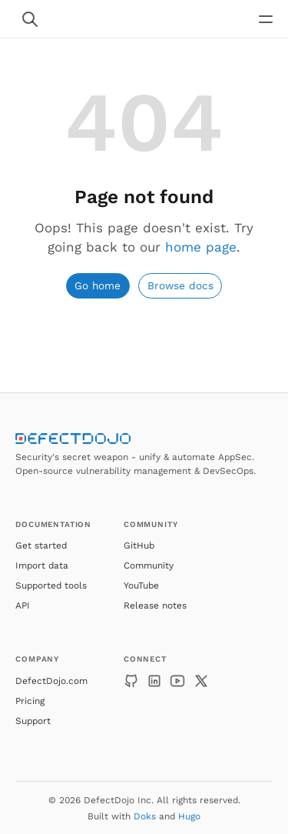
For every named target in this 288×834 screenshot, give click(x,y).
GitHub (139, 545)
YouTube (141, 585)
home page (201, 247)
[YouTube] (177, 680)
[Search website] (30, 19)
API (22, 605)
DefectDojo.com (51, 681)
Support (33, 721)
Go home (97, 285)
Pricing (30, 701)
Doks (145, 816)
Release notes (155, 605)
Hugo (189, 816)
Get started (41, 545)
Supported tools (51, 585)
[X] (201, 680)
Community (149, 565)
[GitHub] (131, 680)
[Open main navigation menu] (266, 19)
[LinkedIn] (154, 680)
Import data (41, 565)
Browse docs (180, 285)
